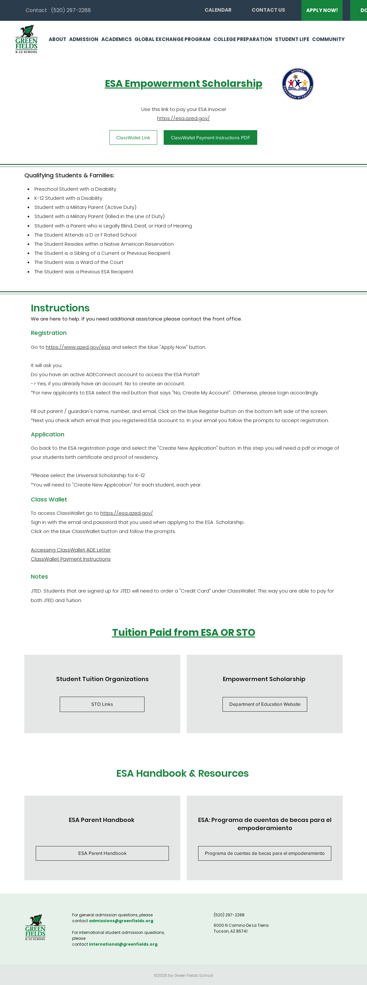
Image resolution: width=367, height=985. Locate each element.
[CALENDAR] (218, 10)
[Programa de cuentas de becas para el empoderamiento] (264, 853)
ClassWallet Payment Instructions (71, 558)
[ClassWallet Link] (133, 137)
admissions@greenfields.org (121, 920)
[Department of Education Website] (264, 704)
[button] (56, 39)
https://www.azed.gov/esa (78, 347)
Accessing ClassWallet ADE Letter (71, 549)
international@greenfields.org (123, 944)
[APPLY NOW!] (322, 10)
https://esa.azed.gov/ (183, 118)
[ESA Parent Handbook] (102, 853)
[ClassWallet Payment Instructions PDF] (210, 137)
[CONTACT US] (268, 10)
